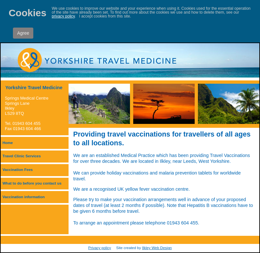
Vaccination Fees (18, 170)
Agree (23, 33)
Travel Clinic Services (22, 156)
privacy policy (63, 16)
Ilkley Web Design (157, 248)
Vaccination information (24, 197)
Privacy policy (99, 248)
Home (8, 143)
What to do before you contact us (32, 183)
